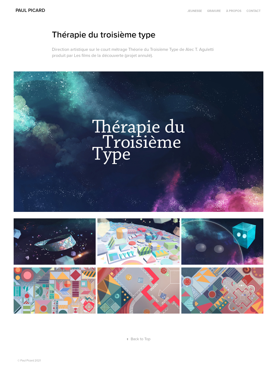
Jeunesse (194, 11)
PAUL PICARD (30, 10)
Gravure (214, 11)
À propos (233, 11)
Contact (253, 11)
